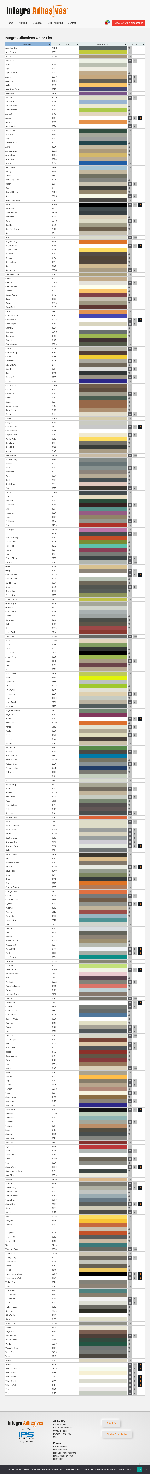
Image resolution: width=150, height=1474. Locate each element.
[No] (146, 1469)
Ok (139, 1469)
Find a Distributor (116, 1434)
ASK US (111, 1423)
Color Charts (108, 23)
